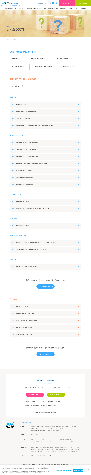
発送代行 (39, 455)
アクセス (38, 464)
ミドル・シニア (48, 451)
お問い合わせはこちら (45, 286)
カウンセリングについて (38, 58)
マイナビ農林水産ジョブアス (64, 451)
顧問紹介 (49, 449)
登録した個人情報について (43, 66)
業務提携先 (50, 401)
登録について (16, 58)
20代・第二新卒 (50, 447)
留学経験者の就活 (40, 426)
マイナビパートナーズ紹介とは (68, 8)
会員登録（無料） (67, 3)
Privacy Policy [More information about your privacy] (38, 474)
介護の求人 (54, 451)
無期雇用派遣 (40, 451)
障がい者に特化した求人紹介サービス (39, 430)
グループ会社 (41, 401)
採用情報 (58, 401)
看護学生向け (48, 426)
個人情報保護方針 (35, 405)
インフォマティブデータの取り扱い (48, 405)
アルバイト (47, 428)
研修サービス (33, 455)
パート (51, 428)
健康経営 (44, 455)
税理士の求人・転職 (42, 449)
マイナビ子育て (34, 443)
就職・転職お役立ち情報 (50, 8)
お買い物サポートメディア (44, 443)
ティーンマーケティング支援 (58, 439)
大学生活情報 (68, 439)
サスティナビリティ (45, 464)
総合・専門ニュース (35, 439)
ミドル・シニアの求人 (59, 428)
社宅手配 (49, 455)
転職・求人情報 (73, 426)
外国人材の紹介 (74, 451)
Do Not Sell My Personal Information (64, 472)
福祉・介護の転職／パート (53, 430)
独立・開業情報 (65, 426)
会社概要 (33, 401)
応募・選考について (18, 66)
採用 (52, 464)
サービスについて (17, 86)
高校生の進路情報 (34, 434)
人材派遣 (33, 447)
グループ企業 (57, 464)
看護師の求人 (62, 449)
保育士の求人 (33, 451)
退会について (66, 66)
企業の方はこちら (83, 3)
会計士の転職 (33, 449)
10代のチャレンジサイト (45, 439)
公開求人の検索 (9, 8)
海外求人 (33, 428)
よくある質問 (82, 8)
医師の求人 (77, 449)
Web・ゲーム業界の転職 (41, 447)
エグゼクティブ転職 (75, 447)
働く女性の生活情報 (35, 441)
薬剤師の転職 (55, 449)
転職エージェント (39, 428)
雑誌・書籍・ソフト (44, 441)
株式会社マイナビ (26, 464)
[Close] (88, 471)
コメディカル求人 (69, 449)
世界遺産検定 (61, 441)
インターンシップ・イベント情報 (23, 8)
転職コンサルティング (64, 447)
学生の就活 (33, 426)
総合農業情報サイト (70, 441)
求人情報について (62, 58)
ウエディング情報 (53, 441)
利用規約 (27, 405)
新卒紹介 (57, 447)
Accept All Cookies (78, 472)
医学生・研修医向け (56, 426)
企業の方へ (38, 8)
